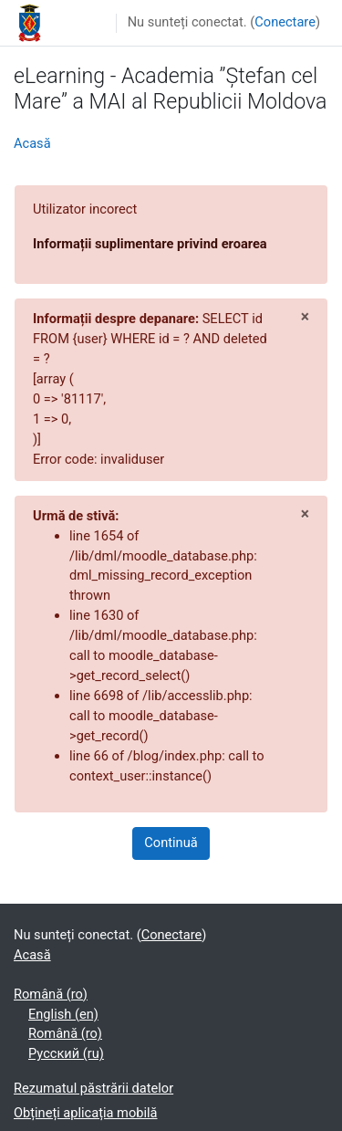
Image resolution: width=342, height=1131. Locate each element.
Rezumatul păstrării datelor (93, 1088)
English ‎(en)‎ (63, 1014)
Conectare (285, 22)
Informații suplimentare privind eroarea (150, 244)
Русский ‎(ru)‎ (66, 1053)
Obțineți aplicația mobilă (86, 1113)
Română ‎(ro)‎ (51, 994)
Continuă (170, 842)
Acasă (32, 143)
